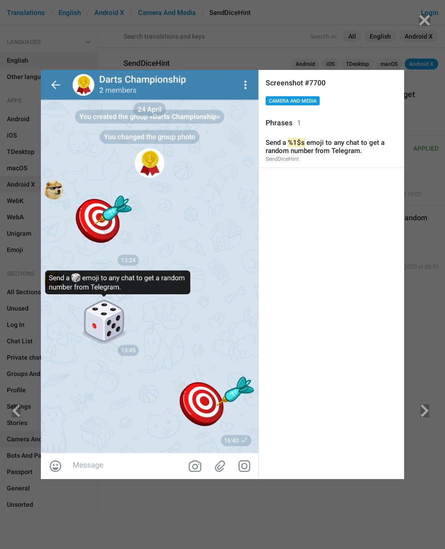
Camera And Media (292, 101)
